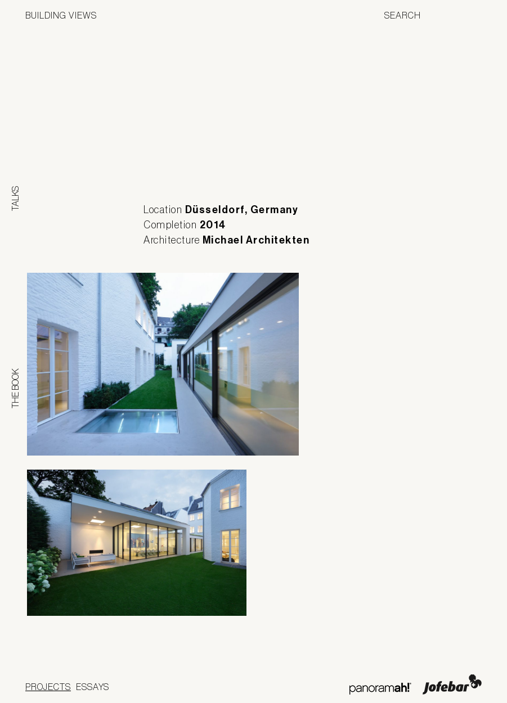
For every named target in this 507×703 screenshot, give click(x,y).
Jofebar (452, 684)
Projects (48, 687)
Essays (92, 687)
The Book (15, 388)
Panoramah (380, 689)
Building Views (61, 15)
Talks (15, 198)
